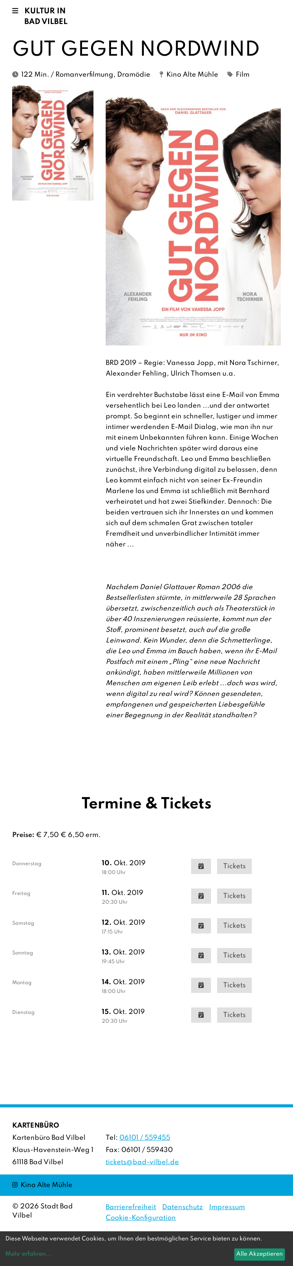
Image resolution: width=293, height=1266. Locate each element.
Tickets (234, 866)
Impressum (227, 1207)
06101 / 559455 (144, 1137)
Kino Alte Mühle (42, 1185)
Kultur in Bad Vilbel (46, 17)
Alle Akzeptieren (259, 1254)
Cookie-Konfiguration (141, 1218)
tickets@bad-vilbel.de (142, 1162)
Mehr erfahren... (28, 1254)
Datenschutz (182, 1207)
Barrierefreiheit (131, 1207)
